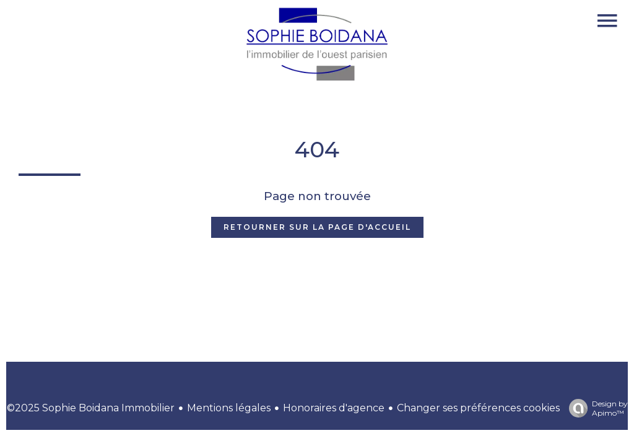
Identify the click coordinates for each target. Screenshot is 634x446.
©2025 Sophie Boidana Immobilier (91, 408)
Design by (595, 408)
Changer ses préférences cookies (478, 408)
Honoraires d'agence (333, 408)
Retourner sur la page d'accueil (317, 227)
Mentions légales (229, 408)
